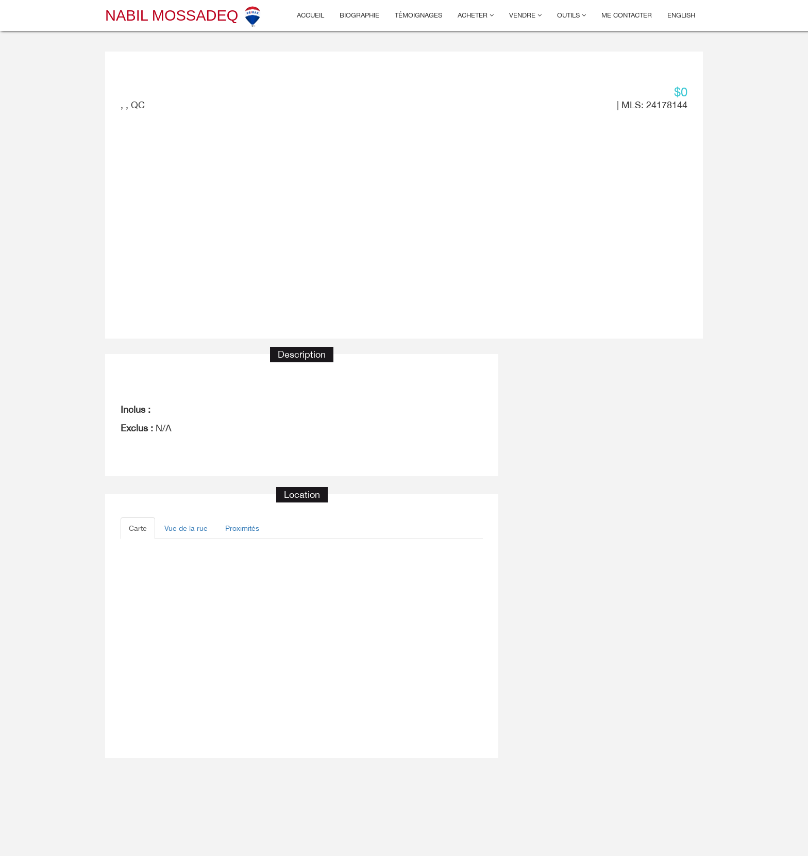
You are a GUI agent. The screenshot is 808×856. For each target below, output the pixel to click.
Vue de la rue (186, 528)
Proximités (242, 528)
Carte (138, 528)
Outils (571, 15)
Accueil (310, 15)
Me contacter (626, 15)
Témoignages (418, 15)
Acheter (476, 15)
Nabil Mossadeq (184, 15)
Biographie (359, 15)
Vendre (525, 15)
